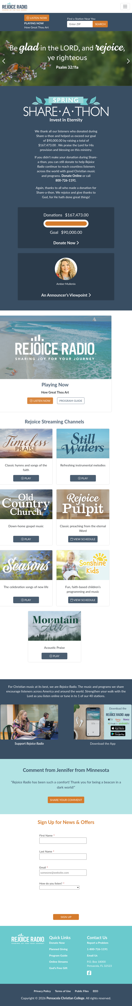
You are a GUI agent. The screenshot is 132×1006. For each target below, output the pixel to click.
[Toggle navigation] (125, 6)
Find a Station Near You (81, 18)
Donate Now (57, 942)
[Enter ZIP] (80, 24)
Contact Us (97, 937)
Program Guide (24, 400)
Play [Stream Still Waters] (34, 478)
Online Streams (58, 961)
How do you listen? (51, 883)
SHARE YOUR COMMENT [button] (66, 799)
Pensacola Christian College (65, 998)
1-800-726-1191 (97, 949)
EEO (95, 991)
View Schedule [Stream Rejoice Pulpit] (34, 539)
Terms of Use (63, 991)
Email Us (92, 955)
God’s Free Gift (58, 968)
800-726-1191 (66, 180)
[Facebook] (89, 973)
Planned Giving (58, 949)
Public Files (82, 991)
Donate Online (72, 176)
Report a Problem (97, 942)
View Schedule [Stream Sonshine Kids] (34, 600)
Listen (38, 18)
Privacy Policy (42, 991)
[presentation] (65, 901)
